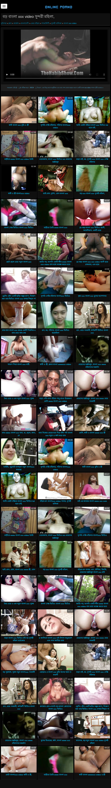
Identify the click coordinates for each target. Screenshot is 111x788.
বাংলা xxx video (70, 23)
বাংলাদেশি (25, 23)
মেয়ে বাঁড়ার (35, 23)
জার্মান (16, 23)
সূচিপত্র (4, 23)
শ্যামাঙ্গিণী (45, 23)
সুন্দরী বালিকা (56, 23)
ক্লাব (10, 23)
